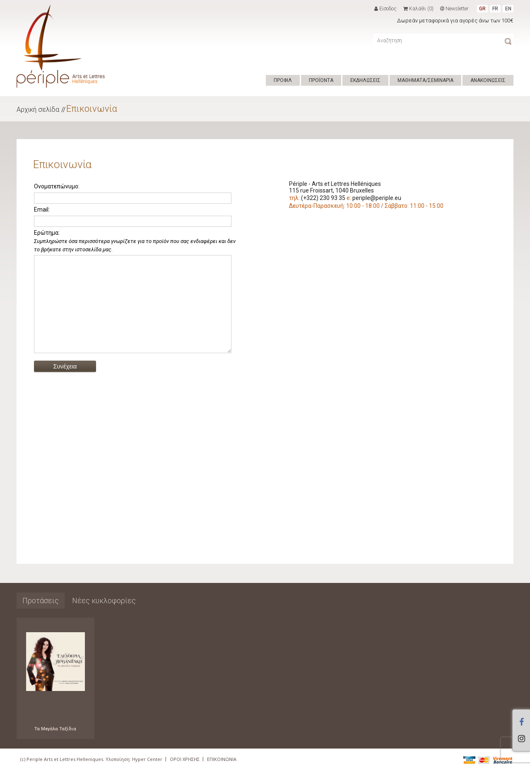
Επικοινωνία (91, 109)
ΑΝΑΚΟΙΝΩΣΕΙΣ (488, 80)
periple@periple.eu (376, 198)
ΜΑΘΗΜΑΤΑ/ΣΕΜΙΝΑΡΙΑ (425, 80)
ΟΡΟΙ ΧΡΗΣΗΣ (185, 759)
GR (482, 9)
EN (508, 9)
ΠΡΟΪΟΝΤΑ (321, 80)
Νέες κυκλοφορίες (104, 600)
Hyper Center (147, 759)
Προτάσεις (40, 600)
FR (495, 9)
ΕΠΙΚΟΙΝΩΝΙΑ (221, 759)
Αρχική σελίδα (38, 109)
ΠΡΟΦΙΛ (283, 80)
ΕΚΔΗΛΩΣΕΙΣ (365, 80)
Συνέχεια (65, 385)
